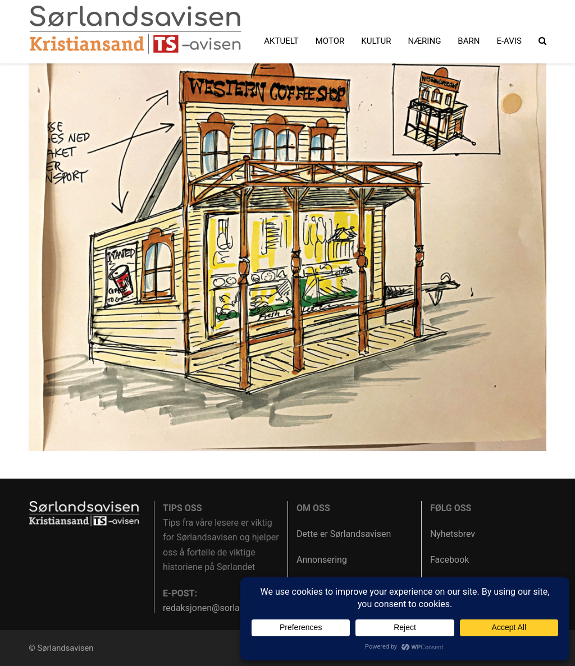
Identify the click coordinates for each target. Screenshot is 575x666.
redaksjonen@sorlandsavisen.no (228, 608)
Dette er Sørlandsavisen (343, 534)
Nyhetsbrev (452, 534)
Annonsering (321, 559)
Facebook (449, 559)
